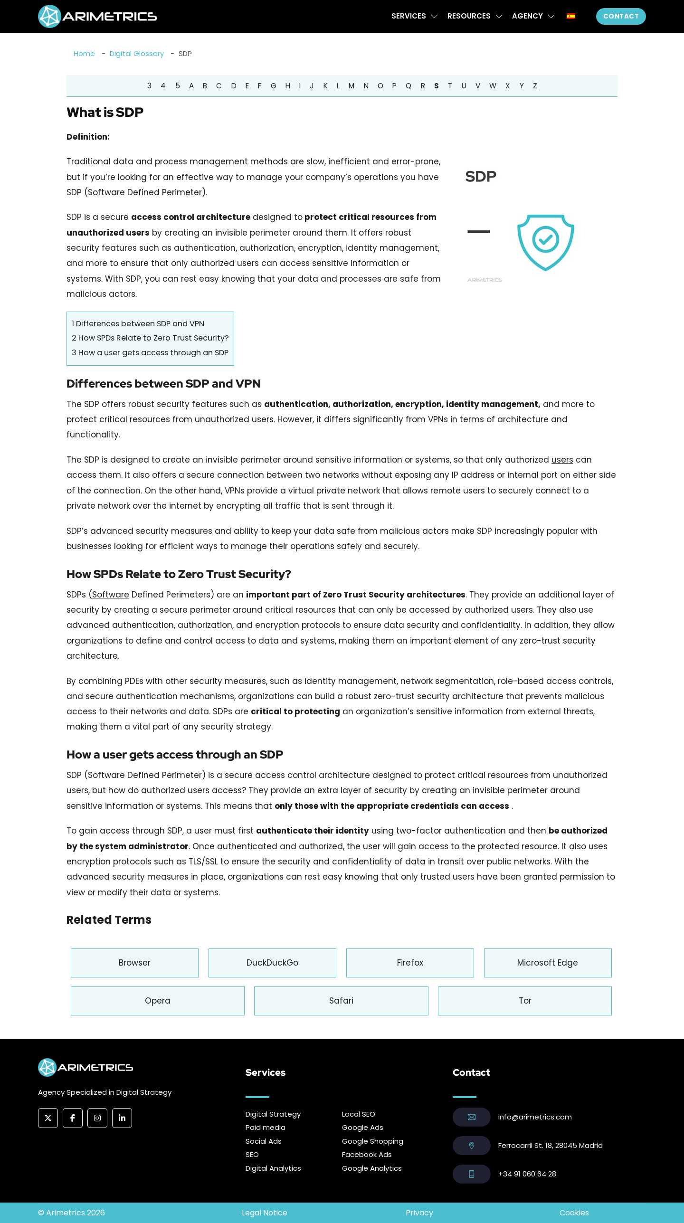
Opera (158, 1000)
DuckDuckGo (272, 962)
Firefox (410, 962)
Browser (135, 962)
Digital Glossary (137, 53)
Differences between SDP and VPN (138, 323)
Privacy (419, 1212)
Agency (527, 16)
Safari (341, 1000)
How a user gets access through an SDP (150, 352)
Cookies (574, 1212)
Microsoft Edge (547, 962)
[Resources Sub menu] (499, 16)
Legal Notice (264, 1212)
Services (408, 16)
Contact (621, 16)
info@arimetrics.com (535, 1117)
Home (84, 53)
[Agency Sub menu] (551, 16)
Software (110, 594)
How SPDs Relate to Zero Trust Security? (150, 337)
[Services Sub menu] (434, 16)
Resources (469, 16)
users (562, 459)
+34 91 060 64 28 (527, 1174)
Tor (525, 1000)
